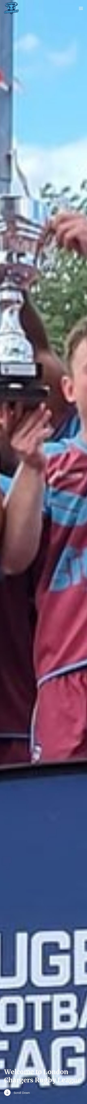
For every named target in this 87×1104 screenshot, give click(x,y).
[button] (81, 8)
